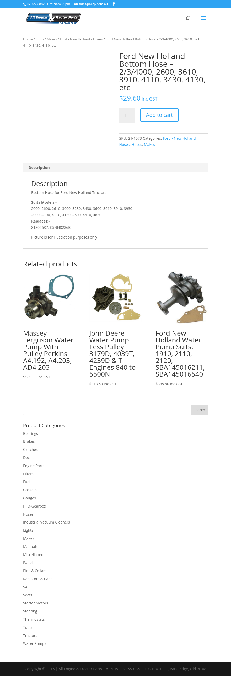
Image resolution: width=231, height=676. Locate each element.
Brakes (29, 441)
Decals (28, 457)
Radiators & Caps (37, 578)
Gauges (29, 497)
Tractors (30, 635)
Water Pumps (34, 643)
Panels (28, 562)
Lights (28, 530)
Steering (30, 611)
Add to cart (159, 114)
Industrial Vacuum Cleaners (46, 522)
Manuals (30, 546)
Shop (40, 39)
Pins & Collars (34, 570)
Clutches (30, 449)
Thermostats (34, 619)
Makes (52, 39)
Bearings (30, 433)
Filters (28, 473)
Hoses (98, 39)
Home (28, 39)
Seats (27, 595)
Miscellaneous (35, 554)
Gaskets (30, 489)
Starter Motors (35, 602)
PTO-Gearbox (34, 506)
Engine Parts (33, 465)
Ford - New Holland (75, 39)
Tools (27, 627)
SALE (27, 586)
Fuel (26, 481)
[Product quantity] (127, 115)
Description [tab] (39, 167)
